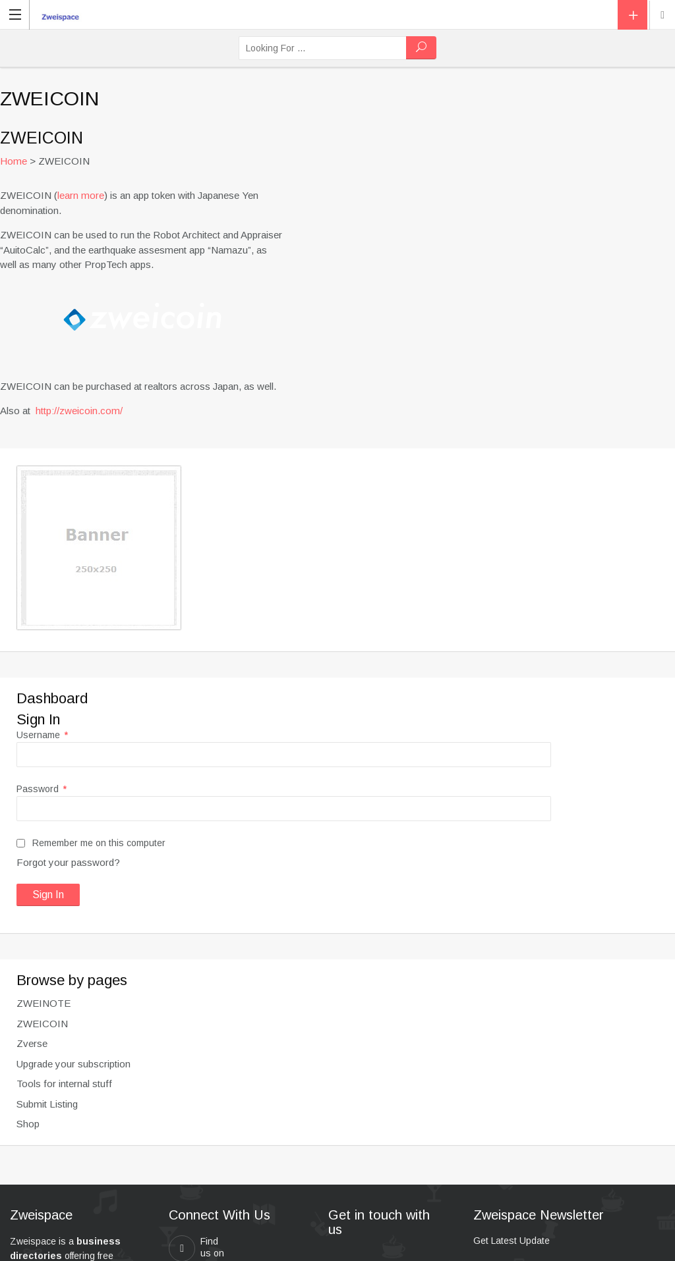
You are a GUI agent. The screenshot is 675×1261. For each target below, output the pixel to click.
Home (13, 161)
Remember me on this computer (90, 843)
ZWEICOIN (42, 1023)
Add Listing (632, 15)
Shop (28, 1123)
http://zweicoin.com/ (79, 410)
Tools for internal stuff (64, 1083)
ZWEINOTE (43, 1003)
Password (41, 789)
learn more (80, 195)
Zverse (31, 1043)
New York (662, 15)
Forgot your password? (68, 862)
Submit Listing (47, 1104)
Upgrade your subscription (73, 1063)
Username (42, 735)
